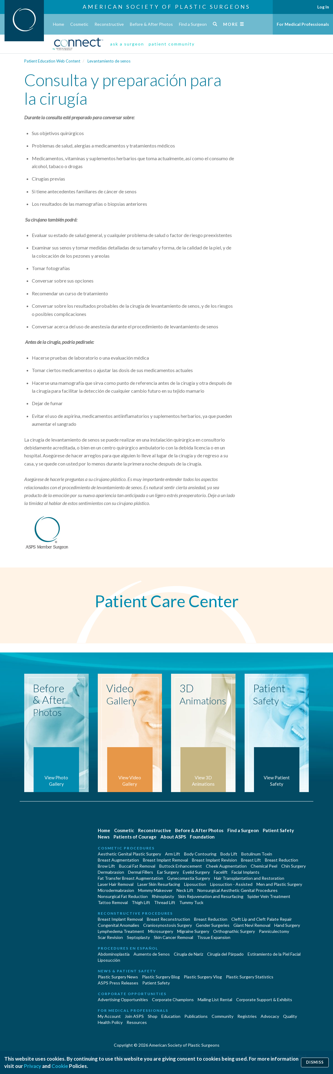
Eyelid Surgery (196, 872)
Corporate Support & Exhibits (264, 999)
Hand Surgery (287, 925)
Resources (137, 1022)
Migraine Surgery (193, 931)
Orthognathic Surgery (234, 931)
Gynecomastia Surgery (188, 878)
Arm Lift (172, 853)
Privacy (32, 1066)
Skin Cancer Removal (173, 937)
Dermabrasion (111, 872)
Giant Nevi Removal (251, 925)
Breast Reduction (281, 859)
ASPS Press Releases (118, 982)
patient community (172, 43)
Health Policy (110, 1022)
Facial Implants (245, 872)
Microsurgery (160, 931)
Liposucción (109, 960)
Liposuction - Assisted (231, 884)
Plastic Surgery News (118, 976)
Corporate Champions (173, 999)
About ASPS (173, 836)
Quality (290, 1016)
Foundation (202, 836)
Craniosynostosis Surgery (167, 925)
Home (58, 24)
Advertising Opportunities (123, 999)
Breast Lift (251, 859)
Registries (247, 1016)
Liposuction (195, 884)
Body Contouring (200, 853)
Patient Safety (278, 830)
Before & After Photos (151, 24)
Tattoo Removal (113, 902)
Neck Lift (184, 890)
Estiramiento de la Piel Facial (274, 954)
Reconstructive (109, 24)
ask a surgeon (127, 43)
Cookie (59, 1066)
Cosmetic (79, 24)
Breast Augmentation (118, 859)
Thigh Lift (141, 902)
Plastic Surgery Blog (161, 976)
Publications (196, 1016)
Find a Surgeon (193, 24)
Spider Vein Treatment (268, 896)
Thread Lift (164, 902)
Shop (152, 1016)
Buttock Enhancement (180, 866)
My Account (109, 1016)
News (104, 836)
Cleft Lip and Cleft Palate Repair (261, 919)
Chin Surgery (293, 866)
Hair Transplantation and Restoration (249, 878)
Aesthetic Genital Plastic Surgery (129, 853)
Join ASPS (134, 1016)
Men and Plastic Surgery (279, 884)
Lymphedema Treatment (121, 931)
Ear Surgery (168, 872)
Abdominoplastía (114, 954)
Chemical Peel (264, 866)
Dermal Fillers (140, 872)
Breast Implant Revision (214, 859)
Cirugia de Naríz (188, 954)
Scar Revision (110, 937)
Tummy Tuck (191, 902)
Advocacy (270, 1016)
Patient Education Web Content (52, 61)
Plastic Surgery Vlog (203, 976)
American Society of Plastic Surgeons (166, 6)
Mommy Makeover (155, 890)
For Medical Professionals (303, 24)
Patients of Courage (135, 836)
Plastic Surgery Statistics (249, 976)
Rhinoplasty (163, 896)
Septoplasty (138, 937)
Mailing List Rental (215, 999)
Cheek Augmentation (226, 866)
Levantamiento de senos (108, 61)
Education (170, 1016)
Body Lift (228, 853)
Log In (323, 6)
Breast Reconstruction (168, 919)
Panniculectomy (274, 931)
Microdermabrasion (116, 890)
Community (222, 1016)
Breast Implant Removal (165, 859)
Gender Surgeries (212, 925)
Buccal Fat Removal (137, 866)
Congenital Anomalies (118, 925)
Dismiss (315, 1062)
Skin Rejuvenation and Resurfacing (210, 896)
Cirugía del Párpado (225, 954)
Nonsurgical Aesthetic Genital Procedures (237, 890)
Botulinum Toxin (256, 853)
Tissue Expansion (213, 937)
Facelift (221, 872)
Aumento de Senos (152, 954)
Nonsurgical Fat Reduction (123, 896)
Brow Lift (106, 866)
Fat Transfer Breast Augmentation (130, 878)
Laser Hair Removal (116, 884)
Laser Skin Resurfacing (158, 884)
